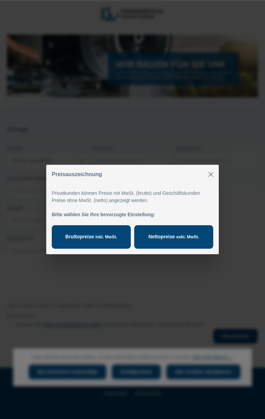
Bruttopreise (91, 236)
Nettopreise (173, 236)
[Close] (211, 174)
